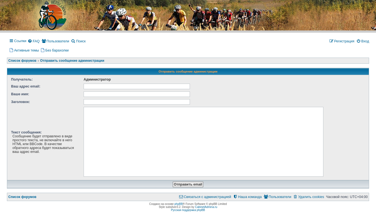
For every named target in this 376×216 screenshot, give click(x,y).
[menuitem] (34, 41)
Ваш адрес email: (25, 86)
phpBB (178, 203)
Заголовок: (20, 102)
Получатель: (22, 79)
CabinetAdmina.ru (206, 207)
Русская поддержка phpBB (188, 210)
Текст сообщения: (26, 132)
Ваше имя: (20, 94)
